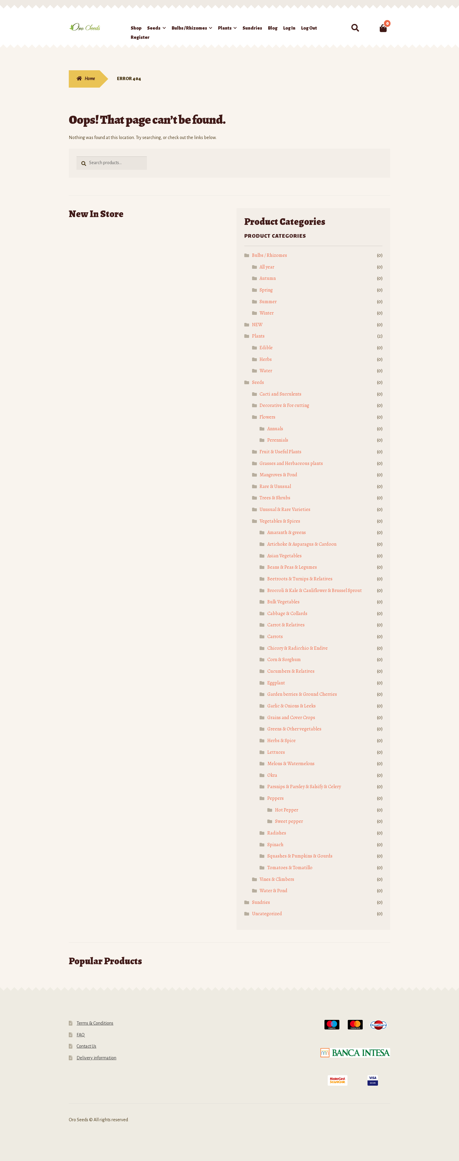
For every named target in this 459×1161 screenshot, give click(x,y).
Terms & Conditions (95, 1023)
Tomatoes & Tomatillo (289, 867)
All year (267, 267)
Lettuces (276, 752)
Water (266, 370)
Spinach (275, 844)
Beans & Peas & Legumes (292, 567)
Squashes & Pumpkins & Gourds (300, 856)
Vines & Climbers (277, 879)
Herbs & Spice (281, 740)
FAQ (81, 1034)
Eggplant (276, 683)
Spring (266, 290)
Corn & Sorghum (284, 659)
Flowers (267, 417)
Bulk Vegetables (283, 602)
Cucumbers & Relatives (291, 671)
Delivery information (96, 1057)
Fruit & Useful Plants (280, 451)
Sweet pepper (289, 821)
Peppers (275, 798)
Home (90, 78)
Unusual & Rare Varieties (285, 509)
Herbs (266, 359)
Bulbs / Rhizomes (189, 28)
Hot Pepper (286, 810)
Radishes (276, 833)
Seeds (154, 28)
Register (140, 37)
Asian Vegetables (284, 556)
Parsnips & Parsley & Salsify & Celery (304, 786)
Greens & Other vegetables (294, 729)
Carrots (275, 636)
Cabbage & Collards (287, 613)
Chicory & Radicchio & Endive (297, 648)
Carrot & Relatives (286, 625)
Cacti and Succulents (280, 394)
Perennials (277, 440)
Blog (272, 28)
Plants (225, 28)
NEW (257, 324)
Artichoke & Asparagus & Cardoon (301, 544)
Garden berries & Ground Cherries (302, 694)
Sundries (252, 28)
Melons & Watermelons (291, 763)
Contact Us (86, 1046)
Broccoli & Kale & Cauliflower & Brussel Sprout (314, 590)
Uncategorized (267, 913)
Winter (267, 313)
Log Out (309, 28)
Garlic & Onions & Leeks (291, 706)
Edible (266, 347)
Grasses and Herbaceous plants (291, 463)
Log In (289, 28)
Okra (272, 775)
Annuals (275, 428)
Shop (136, 28)
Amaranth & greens (286, 532)
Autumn (268, 278)
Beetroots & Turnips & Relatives (300, 579)
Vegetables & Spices (280, 521)
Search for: (355, 28)
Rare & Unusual (275, 486)
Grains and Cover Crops (291, 717)
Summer (268, 301)
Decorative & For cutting (284, 405)
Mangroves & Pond (278, 475)
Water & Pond (273, 890)
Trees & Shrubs (275, 498)
